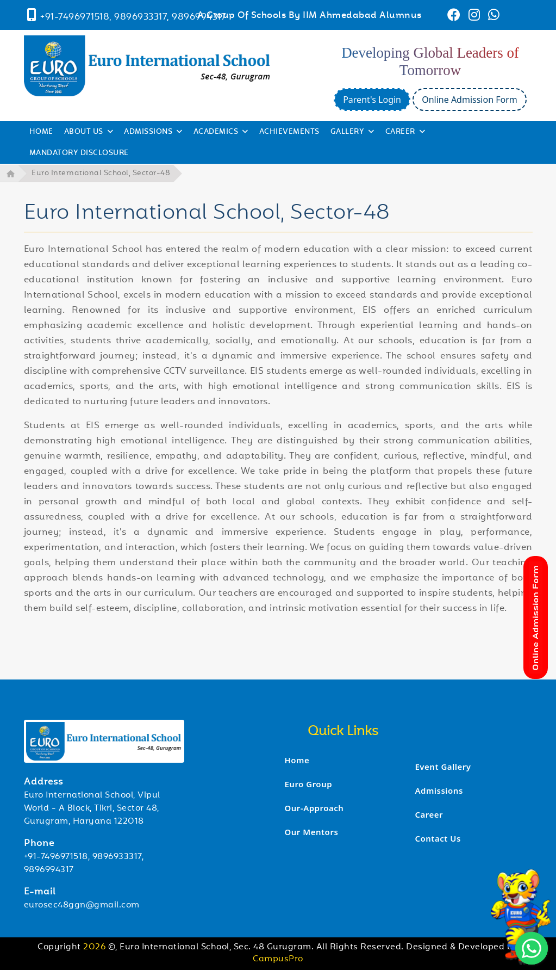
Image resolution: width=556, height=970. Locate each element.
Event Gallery (443, 766)
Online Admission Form (469, 100)
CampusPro (278, 959)
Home (296, 760)
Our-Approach (313, 807)
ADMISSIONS (153, 132)
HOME (41, 132)
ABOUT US (89, 132)
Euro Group (308, 784)
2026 (95, 947)
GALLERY (352, 132)
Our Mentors (311, 831)
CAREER (405, 132)
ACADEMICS (220, 132)
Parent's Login (372, 100)
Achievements (289, 132)
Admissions (439, 789)
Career (429, 813)
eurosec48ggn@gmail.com (82, 905)
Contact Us (437, 837)
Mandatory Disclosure (79, 153)
